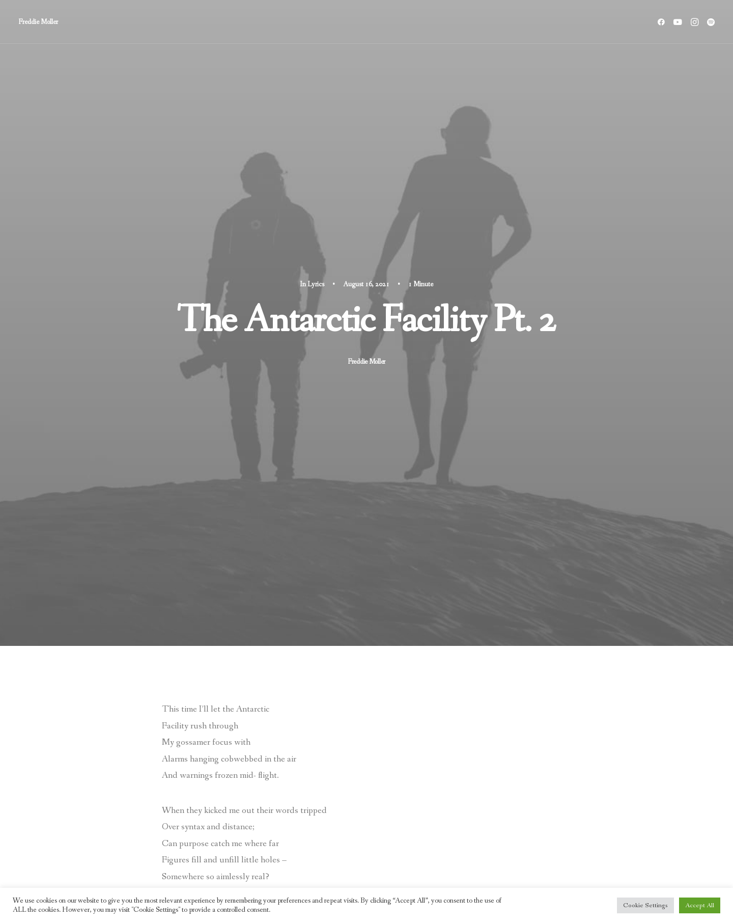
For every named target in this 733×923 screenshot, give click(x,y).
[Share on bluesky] (262, 791)
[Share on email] (289, 791)
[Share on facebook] (183, 791)
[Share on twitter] (196, 791)
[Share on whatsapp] (249, 791)
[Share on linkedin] (236, 791)
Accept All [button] (699, 905)
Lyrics (315, 89)
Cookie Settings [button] (645, 905)
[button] (663, 22)
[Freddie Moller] (38, 21)
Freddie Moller (366, 167)
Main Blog (366, 862)
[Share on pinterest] (222, 791)
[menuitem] (663, 22)
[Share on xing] (275, 791)
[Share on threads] (209, 791)
